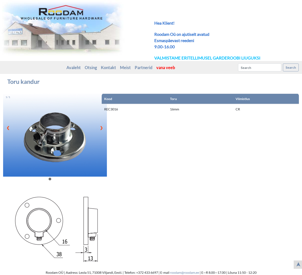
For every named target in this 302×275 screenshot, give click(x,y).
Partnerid (143, 67)
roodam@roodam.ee (184, 272)
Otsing (91, 67)
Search (291, 67)
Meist (125, 67)
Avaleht (73, 67)
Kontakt (108, 67)
